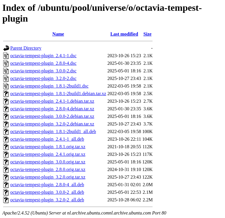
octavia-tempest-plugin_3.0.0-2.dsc (43, 70)
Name (58, 34)
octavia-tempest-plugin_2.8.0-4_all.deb (47, 184)
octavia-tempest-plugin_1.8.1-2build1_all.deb (53, 131)
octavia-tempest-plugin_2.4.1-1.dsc (43, 55)
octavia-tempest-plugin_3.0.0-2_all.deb (47, 192)
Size (148, 34)
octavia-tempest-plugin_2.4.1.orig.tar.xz (47, 154)
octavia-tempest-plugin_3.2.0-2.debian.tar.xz (52, 123)
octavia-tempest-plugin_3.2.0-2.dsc (43, 78)
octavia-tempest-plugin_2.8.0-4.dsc (43, 63)
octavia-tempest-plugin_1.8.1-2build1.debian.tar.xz (58, 93)
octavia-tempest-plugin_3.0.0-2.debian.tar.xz (52, 116)
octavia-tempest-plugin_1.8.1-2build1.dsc (49, 85)
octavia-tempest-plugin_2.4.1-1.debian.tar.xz (52, 101)
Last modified (124, 34)
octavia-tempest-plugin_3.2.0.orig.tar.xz (47, 177)
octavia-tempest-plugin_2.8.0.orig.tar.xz (47, 169)
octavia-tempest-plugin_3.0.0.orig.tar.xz (47, 161)
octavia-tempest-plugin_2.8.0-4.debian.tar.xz (52, 108)
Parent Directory (25, 48)
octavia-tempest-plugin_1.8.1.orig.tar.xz (47, 146)
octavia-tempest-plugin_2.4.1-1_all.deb (47, 139)
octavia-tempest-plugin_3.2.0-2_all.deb (47, 199)
